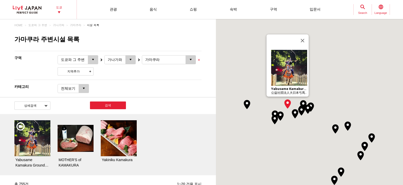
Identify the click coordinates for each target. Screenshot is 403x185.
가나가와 (58, 25)
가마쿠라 (75, 25)
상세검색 (30, 105)
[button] (287, 104)
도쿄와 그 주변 (37, 25)
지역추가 (73, 71)
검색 (108, 105)
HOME (18, 25)
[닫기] (302, 40)
